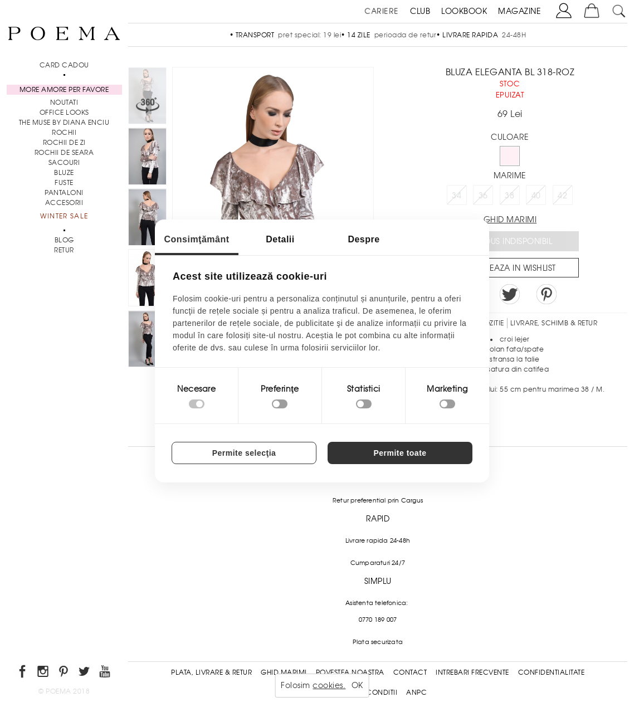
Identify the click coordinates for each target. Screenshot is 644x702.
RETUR (64, 250)
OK (357, 685)
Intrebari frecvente (472, 672)
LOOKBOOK (464, 11)
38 (509, 195)
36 (483, 195)
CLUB (420, 11)
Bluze (64, 173)
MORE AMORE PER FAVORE (64, 90)
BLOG (64, 240)
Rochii (64, 132)
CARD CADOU (64, 65)
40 (536, 195)
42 (562, 195)
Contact (410, 672)
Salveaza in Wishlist (513, 268)
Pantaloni (64, 193)
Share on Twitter (510, 294)
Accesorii (64, 203)
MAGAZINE (519, 11)
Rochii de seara (64, 153)
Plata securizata (378, 642)
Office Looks (64, 112)
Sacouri (64, 163)
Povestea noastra (350, 672)
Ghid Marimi (284, 672)
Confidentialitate (551, 672)
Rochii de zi (64, 143)
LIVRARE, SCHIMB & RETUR (554, 323)
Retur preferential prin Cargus (378, 500)
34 (456, 195)
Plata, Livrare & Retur (211, 672)
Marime (510, 175)
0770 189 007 (378, 619)
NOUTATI (64, 102)
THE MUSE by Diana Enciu (64, 122)
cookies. (329, 685)
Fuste (64, 183)
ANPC (416, 692)
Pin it (546, 294)
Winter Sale (64, 216)
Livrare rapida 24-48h (377, 540)
